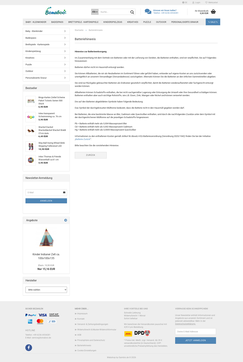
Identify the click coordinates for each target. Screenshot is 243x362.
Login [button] (196, 2)
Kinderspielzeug (112, 22)
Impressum (82, 313)
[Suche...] (95, 12)
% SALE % (213, 22)
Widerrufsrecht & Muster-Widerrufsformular (96, 329)
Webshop (111, 357)
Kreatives (132, 22)
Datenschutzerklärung (185, 324)
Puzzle (147, 22)
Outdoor (161, 22)
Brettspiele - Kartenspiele (83, 22)
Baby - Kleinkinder (36, 22)
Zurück (90, 155)
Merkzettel (211, 2)
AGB (79, 335)
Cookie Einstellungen (86, 350)
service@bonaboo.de (41, 338)
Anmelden (46, 201)
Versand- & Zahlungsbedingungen (92, 324)
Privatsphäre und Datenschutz (91, 340)
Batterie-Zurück (82, 139)
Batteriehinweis (84, 345)
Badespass (57, 22)
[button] (185, 2)
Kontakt (81, 319)
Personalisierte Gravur (184, 22)
